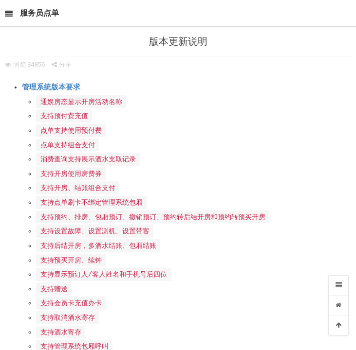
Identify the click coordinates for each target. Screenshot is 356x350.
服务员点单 (39, 13)
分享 (62, 64)
